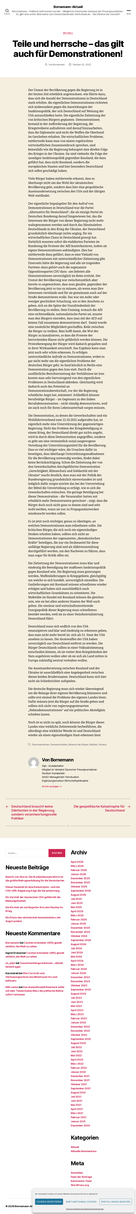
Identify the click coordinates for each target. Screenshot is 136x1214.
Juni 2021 (76, 1100)
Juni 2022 (77, 1051)
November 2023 (80, 981)
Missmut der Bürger (78, 744)
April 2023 (77, 1010)
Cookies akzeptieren (49, 1201)
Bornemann (59, 64)
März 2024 (77, 964)
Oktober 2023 (79, 985)
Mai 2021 (76, 1104)
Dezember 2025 (80, 878)
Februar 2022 (79, 1067)
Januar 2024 (78, 973)
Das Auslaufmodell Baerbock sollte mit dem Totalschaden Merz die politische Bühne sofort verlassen (34, 991)
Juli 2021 (76, 1096)
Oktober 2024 (79, 936)
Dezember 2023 (80, 977)
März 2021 (77, 1113)
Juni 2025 (77, 903)
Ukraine (102, 744)
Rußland (93, 744)
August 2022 (78, 1043)
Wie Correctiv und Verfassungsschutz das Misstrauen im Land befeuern (31, 977)
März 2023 (77, 1014)
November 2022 (80, 1030)
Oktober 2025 (79, 886)
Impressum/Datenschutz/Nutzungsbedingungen (85, 1209)
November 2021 (80, 1080)
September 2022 (81, 1039)
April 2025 (77, 911)
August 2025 (78, 894)
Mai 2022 (76, 1055)
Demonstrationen (40, 744)
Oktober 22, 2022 (82, 64)
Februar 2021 (78, 1117)
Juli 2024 (76, 948)
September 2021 (81, 1088)
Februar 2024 (79, 969)
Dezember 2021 (80, 1076)
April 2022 (77, 1059)
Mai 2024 (76, 956)
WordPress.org (80, 1185)
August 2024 (78, 944)
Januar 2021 (78, 1121)
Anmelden (77, 1172)
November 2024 (80, 931)
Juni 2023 (77, 1001)
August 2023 (78, 993)
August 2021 (78, 1092)
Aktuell (68, 33)
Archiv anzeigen (52, 786)
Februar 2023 (79, 1018)
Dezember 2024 (80, 927)
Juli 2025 (76, 898)
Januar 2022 (78, 1072)
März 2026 (77, 866)
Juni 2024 (77, 952)
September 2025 (81, 890)
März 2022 (77, 1063)
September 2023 (81, 989)
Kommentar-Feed (81, 1181)
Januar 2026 (78, 874)
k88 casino (11, 987)
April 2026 (77, 861)
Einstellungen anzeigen (115, 1201)
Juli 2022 (76, 1047)
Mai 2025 (76, 907)
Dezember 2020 (80, 1125)
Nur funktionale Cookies (81, 1201)
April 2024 (77, 960)
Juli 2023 (76, 997)
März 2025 (77, 915)
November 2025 (80, 882)
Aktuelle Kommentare (83, 1151)
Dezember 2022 (80, 1026)
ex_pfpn (10, 963)
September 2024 (81, 940)
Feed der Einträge (81, 1176)
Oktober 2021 (79, 1084)
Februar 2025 (79, 919)
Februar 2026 (79, 870)
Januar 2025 (78, 923)
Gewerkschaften (59, 744)
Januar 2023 (78, 1022)
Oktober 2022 (79, 1034)
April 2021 (77, 1109)
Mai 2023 (76, 1006)
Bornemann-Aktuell (67, 7)
